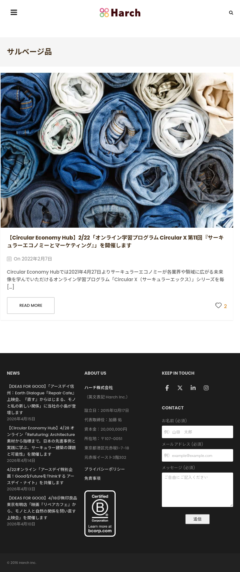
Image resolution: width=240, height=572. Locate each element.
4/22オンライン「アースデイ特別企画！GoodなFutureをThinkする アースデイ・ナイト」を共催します (40, 476)
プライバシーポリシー (104, 469)
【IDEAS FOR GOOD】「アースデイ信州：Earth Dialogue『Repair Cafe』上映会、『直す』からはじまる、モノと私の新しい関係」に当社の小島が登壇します (41, 399)
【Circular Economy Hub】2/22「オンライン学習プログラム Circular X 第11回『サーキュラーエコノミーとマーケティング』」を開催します (115, 241)
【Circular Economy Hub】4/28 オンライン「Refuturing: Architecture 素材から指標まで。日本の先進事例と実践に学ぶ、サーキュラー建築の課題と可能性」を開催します (41, 441)
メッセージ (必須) (197, 468)
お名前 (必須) (197, 421)
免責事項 (92, 478)
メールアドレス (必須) (197, 445)
